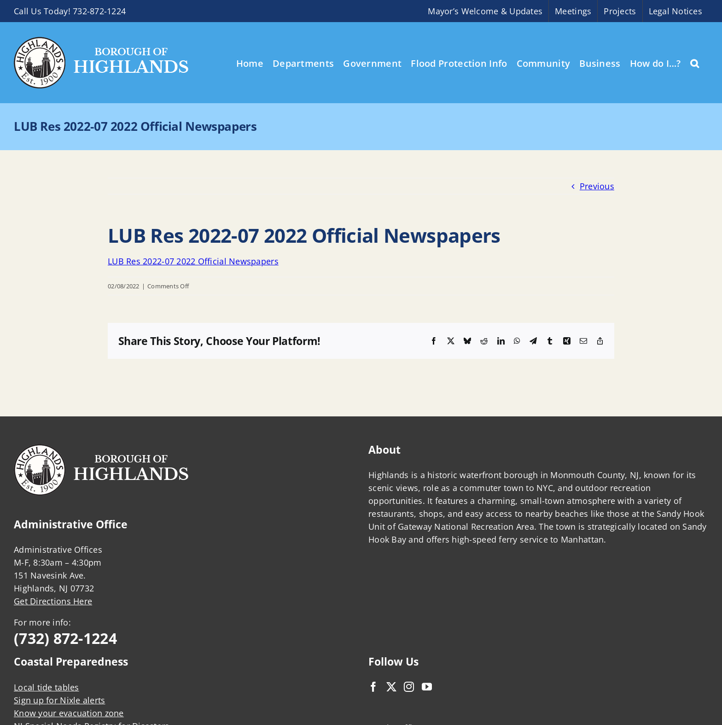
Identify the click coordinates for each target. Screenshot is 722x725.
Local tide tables (46, 687)
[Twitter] (391, 687)
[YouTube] (427, 687)
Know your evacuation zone (69, 713)
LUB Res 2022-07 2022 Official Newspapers (193, 261)
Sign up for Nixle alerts (59, 700)
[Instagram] (409, 687)
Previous (597, 186)
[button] (694, 63)
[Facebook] (373, 687)
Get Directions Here (53, 601)
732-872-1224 (99, 11)
